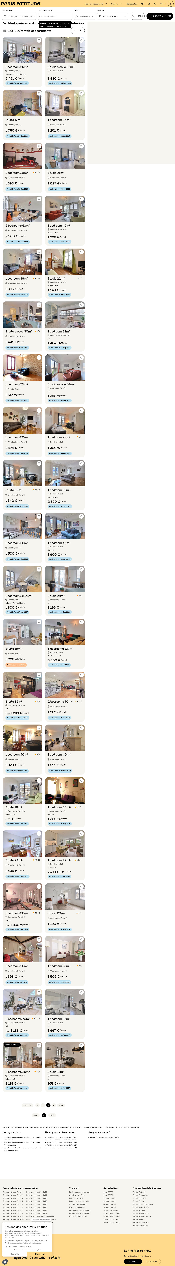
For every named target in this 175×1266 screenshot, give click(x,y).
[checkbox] (39, 40)
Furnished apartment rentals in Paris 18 (62, 1148)
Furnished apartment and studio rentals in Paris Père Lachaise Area (110, 1127)
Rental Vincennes (140, 1225)
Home (4, 1127)
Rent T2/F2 (108, 1192)
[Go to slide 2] (23, 59)
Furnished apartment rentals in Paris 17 (62, 1145)
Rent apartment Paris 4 (13, 1201)
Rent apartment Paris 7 (13, 1210)
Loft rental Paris (76, 1198)
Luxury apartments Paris (79, 1213)
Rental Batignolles (140, 1195)
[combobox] (21, 16)
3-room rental (109, 1201)
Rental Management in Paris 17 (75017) (104, 1137)
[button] (5, 1262)
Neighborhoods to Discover (147, 1188)
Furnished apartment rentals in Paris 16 (62, 1142)
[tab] (96, 3)
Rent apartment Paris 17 (36, 1204)
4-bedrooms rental (111, 1219)
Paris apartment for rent (79, 1192)
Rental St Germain (141, 1222)
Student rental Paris (77, 1204)
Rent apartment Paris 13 (36, 1192)
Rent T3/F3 (108, 1195)
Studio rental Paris (77, 1195)
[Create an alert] (160, 16)
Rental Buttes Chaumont (143, 1204)
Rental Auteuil (139, 1192)
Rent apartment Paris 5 (13, 1204)
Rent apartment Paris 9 (13, 1216)
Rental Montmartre (141, 1213)
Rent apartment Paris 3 (13, 1198)
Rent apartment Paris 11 (13, 1222)
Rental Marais (139, 1210)
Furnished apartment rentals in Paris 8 (61, 1137)
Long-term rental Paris (79, 1201)
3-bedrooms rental (111, 1216)
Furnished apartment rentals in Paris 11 (61, 1127)
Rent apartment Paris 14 (36, 1195)
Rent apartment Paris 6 (13, 1207)
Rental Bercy (138, 1201)
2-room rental (109, 1198)
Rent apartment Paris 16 (36, 1201)
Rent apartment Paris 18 (36, 1207)
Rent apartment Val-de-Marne (39, 1222)
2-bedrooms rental (111, 1213)
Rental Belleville (140, 1198)
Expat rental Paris (77, 1207)
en (163, 3)
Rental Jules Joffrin (141, 1207)
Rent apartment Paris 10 (13, 1219)
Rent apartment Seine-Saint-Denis (41, 1219)
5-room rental (109, 1207)
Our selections (110, 1188)
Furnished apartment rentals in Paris (26, 1127)
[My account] (171, 4)
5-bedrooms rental (111, 1222)
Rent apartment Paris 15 (36, 1198)
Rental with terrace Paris (79, 1210)
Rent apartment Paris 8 (13, 1213)
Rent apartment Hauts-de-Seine (40, 1216)
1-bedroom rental (110, 1210)
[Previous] (27, 1105)
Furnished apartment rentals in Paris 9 (61, 1140)
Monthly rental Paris (78, 1216)
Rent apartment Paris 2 (13, 1195)
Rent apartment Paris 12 (13, 1225)
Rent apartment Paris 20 (37, 1213)
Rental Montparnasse (142, 1216)
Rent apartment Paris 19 (36, 1210)
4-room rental (109, 1204)
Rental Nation (138, 1219)
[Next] (61, 1105)
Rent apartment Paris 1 (12, 1192)
